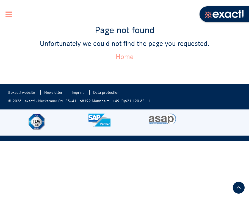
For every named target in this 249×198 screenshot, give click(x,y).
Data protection (106, 92)
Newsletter (53, 92)
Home (125, 57)
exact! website (21, 92)
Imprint (78, 92)
